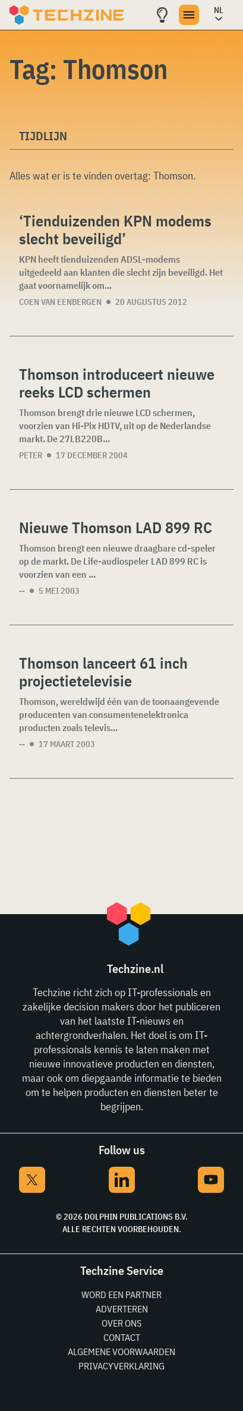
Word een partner (121, 1294)
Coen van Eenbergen (60, 302)
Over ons (121, 1323)
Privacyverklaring (121, 1366)
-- (22, 590)
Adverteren (122, 1309)
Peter (30, 455)
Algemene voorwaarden (121, 1352)
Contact (121, 1337)
